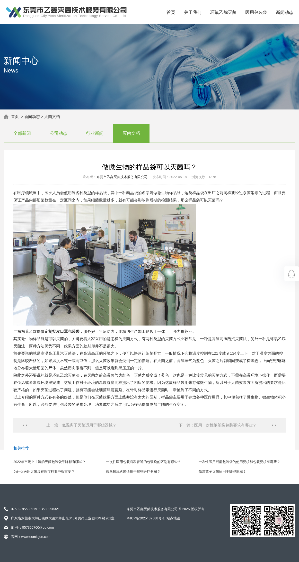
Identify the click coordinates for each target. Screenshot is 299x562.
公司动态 (58, 133)
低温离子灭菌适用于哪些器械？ (222, 471)
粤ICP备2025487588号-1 (146, 518)
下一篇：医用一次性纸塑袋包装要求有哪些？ (217, 425)
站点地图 (173, 518)
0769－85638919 (24, 509)
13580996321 (49, 509)
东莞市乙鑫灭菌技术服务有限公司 (122, 177)
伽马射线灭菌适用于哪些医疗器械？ (133, 471)
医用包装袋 (256, 12)
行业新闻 (95, 133)
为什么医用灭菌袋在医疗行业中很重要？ (44, 471)
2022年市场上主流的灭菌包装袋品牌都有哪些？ (49, 462)
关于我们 (193, 12)
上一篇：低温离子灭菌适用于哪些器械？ (81, 425)
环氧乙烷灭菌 (223, 12)
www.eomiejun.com (36, 537)
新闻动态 (284, 12)
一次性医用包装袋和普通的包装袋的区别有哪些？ (143, 462)
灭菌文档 (52, 117)
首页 (171, 12)
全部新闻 (22, 133)
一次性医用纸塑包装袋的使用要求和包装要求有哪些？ (239, 462)
